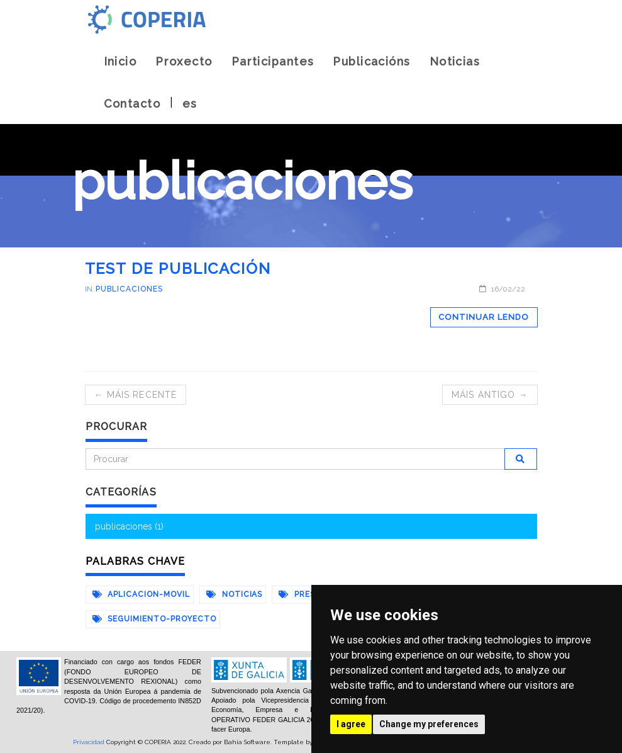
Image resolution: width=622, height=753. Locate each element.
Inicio (120, 61)
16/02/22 (502, 289)
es (189, 103)
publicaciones (129, 289)
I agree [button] (350, 724)
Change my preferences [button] (429, 724)
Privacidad (88, 742)
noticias (234, 594)
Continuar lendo (484, 317)
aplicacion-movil (141, 594)
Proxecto (184, 61)
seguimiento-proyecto (154, 618)
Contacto (132, 103)
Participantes (272, 61)
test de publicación (178, 268)
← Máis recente (135, 395)
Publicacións (371, 61)
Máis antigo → (490, 395)
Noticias (455, 61)
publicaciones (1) (129, 526)
